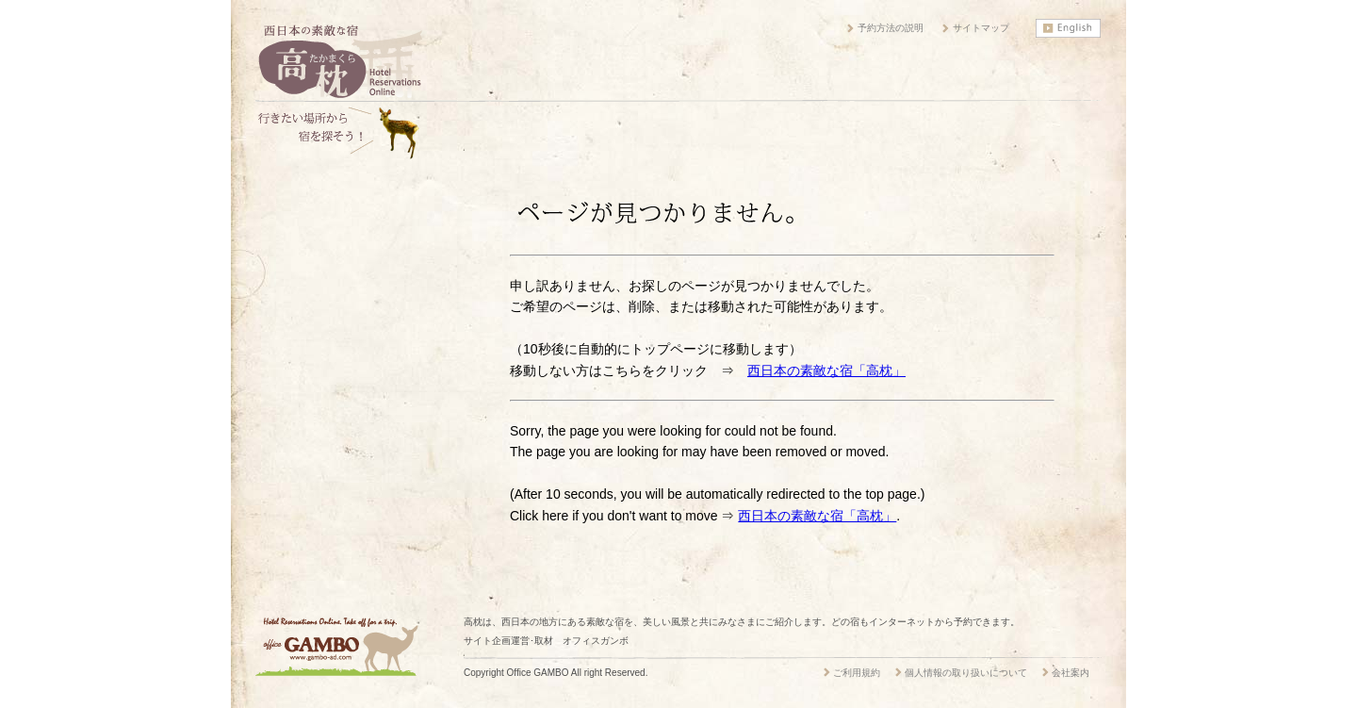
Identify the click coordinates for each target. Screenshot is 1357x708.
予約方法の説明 (891, 28)
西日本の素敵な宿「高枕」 (826, 370)
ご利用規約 (856, 672)
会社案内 (1070, 672)
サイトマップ (981, 28)
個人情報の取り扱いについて (966, 672)
